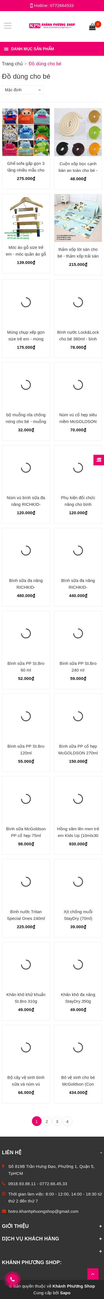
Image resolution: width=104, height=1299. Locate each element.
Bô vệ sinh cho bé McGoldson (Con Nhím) (78, 1084)
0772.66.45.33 (53, 1183)
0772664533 (62, 5)
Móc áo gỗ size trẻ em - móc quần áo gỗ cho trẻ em (26, 254)
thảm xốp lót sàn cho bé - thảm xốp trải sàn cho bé (77, 256)
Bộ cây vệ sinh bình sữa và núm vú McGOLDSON (25, 1084)
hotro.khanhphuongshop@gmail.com (43, 1211)
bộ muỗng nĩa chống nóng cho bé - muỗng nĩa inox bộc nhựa (26, 421)
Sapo (65, 1292)
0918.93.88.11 (22, 1183)
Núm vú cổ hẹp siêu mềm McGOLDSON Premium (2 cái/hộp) (78, 421)
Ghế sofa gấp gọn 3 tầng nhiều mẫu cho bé (25, 170)
